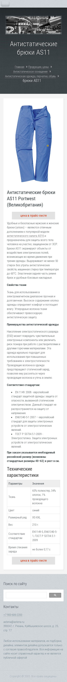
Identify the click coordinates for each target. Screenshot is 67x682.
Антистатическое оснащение (30, 71)
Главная (19, 67)
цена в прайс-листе (33, 215)
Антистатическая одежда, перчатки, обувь (30, 76)
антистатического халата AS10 (25, 236)
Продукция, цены (38, 67)
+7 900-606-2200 (12, 615)
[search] (26, 595)
